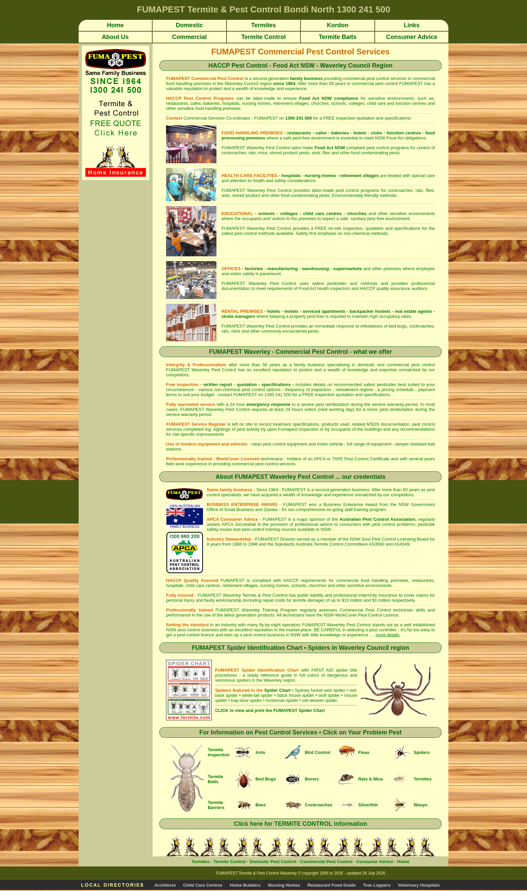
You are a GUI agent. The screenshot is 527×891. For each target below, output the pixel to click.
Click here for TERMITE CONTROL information (300, 823)
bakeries (340, 132)
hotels (360, 132)
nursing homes (320, 175)
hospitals (290, 175)
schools (266, 213)
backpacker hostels (370, 311)
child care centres (322, 213)
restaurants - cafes (307, 132)
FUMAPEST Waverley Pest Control (336, 624)
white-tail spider (257, 695)
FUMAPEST (267, 539)
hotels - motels (282, 311)
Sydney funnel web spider (320, 690)
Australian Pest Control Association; (377, 519)
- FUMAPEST (272, 519)
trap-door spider (246, 700)
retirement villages (359, 175)
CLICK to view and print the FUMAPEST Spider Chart (270, 710)
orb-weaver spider (319, 700)
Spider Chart (277, 690)
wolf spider (329, 695)
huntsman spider (282, 700)
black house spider (295, 695)
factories (254, 268)
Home (403, 861)
